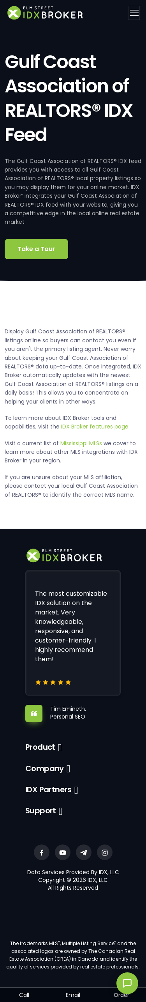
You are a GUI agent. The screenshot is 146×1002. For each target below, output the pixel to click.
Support (40, 810)
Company (44, 768)
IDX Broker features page (94, 426)
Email (73, 995)
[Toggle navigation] (134, 13)
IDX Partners (48, 789)
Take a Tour (36, 248)
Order (121, 995)
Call (24, 995)
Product (40, 747)
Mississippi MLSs (81, 443)
